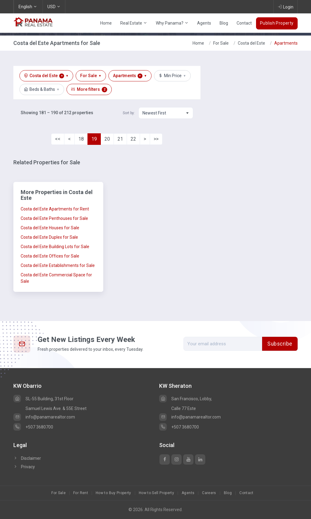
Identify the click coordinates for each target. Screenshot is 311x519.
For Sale (221, 43)
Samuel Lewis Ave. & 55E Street (56, 408)
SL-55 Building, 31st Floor (43, 398)
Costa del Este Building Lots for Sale (55, 246)
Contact (244, 23)
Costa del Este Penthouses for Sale (54, 218)
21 (120, 139)
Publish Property (277, 23)
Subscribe (279, 344)
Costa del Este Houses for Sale (50, 227)
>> (156, 139)
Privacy (24, 466)
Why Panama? (172, 23)
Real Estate (133, 23)
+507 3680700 (33, 427)
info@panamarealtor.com (44, 417)
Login (285, 7)
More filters (89, 89)
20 (107, 139)
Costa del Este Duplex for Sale (49, 237)
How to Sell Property (156, 493)
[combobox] (165, 113)
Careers (209, 493)
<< (57, 139)
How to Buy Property (113, 493)
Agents (204, 23)
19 (94, 139)
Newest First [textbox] (154, 113)
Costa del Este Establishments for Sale (58, 265)
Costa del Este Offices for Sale (50, 256)
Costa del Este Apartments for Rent (55, 209)
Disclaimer (27, 458)
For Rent (80, 493)
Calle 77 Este (183, 408)
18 (81, 139)
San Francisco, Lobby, (185, 398)
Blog (224, 23)
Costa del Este (251, 43)
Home (106, 23)
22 (133, 139)
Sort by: (129, 113)
